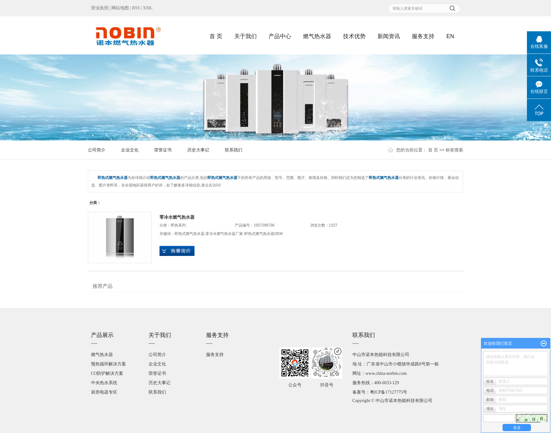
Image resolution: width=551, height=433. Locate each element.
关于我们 (245, 36)
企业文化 (130, 149)
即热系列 (178, 225)
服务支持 (423, 36)
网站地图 (120, 8)
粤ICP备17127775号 (388, 392)
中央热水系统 (104, 382)
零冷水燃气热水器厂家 (224, 234)
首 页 (216, 36)
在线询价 (177, 251)
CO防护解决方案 (107, 373)
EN (450, 36)
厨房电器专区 (104, 392)
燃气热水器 (317, 36)
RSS (136, 8)
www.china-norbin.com (386, 373)
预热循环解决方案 (108, 364)
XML (148, 8)
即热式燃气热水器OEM (263, 234)
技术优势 (354, 36)
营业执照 (100, 8)
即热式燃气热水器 (189, 234)
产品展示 (102, 335)
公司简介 (96, 149)
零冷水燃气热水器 (177, 217)
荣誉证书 (163, 149)
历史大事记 (198, 149)
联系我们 (233, 149)
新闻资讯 (388, 36)
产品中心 (280, 36)
